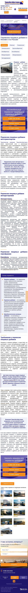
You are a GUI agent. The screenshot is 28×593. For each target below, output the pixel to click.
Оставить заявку (14, 128)
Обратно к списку (7, 483)
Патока (15, 497)
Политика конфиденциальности (14, 583)
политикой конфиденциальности (12, 561)
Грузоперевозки (9, 20)
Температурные (6, 48)
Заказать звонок (23, 10)
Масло (2, 525)
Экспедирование (6, 58)
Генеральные (20, 45)
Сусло (15, 525)
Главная (2, 20)
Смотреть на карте (5, 577)
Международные (17, 55)
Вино (2, 516)
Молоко (16, 516)
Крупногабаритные (17, 48)
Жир (2, 535)
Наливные (17, 20)
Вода (2, 497)
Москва (6, 12)
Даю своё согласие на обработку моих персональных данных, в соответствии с (15, 560)
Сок (2, 507)
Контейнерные (15, 51)
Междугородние (6, 55)
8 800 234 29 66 (22, 8)
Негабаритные (5, 51)
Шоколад (16, 507)
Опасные (12, 45)
